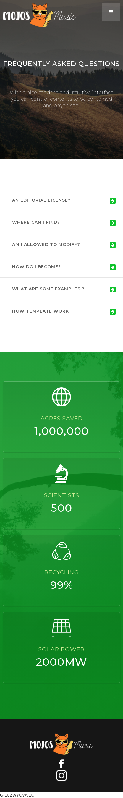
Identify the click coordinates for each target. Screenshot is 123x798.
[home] (38, 15)
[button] (111, 12)
